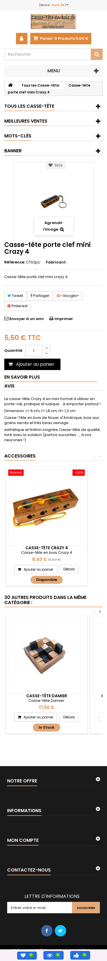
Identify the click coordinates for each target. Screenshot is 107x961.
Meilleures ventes (25, 121)
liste (56, 165)
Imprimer (63, 318)
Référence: (14, 262)
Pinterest (17, 306)
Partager (40, 295)
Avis (9, 386)
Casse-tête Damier (46, 696)
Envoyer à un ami (26, 318)
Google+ (68, 295)
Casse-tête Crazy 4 (46, 548)
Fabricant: (56, 262)
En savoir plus (22, 377)
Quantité (13, 350)
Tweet (15, 295)
